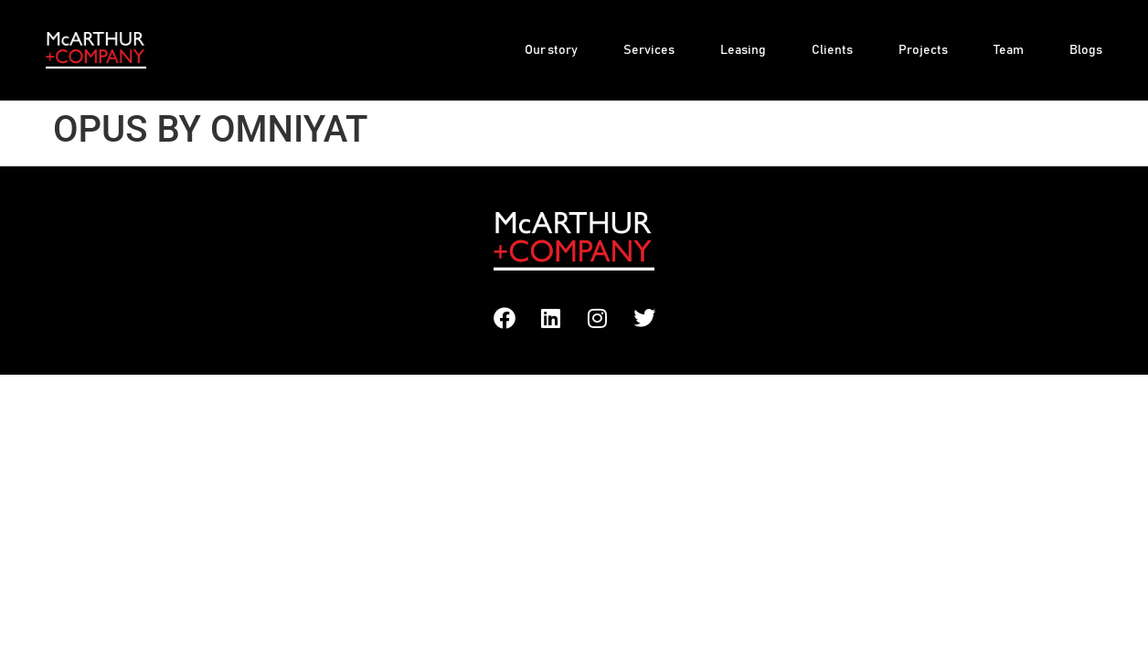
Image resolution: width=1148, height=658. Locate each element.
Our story (551, 50)
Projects (923, 50)
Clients (832, 50)
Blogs (1085, 50)
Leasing (743, 50)
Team (1009, 50)
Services (649, 50)
